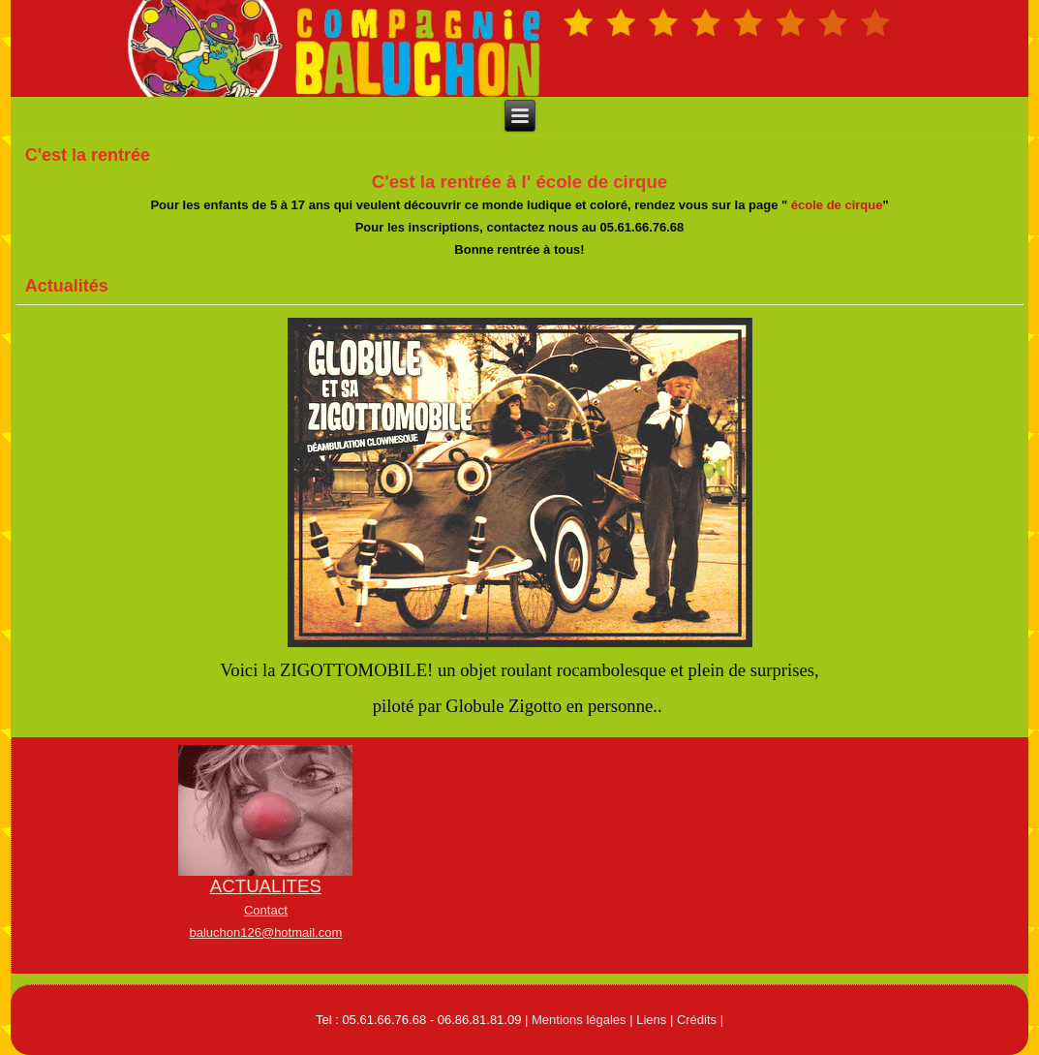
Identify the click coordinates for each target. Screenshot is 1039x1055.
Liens (651, 1019)
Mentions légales (579, 1019)
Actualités (66, 285)
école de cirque (837, 205)
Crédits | (700, 1019)
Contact (266, 910)
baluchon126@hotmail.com (265, 932)
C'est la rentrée (87, 155)
